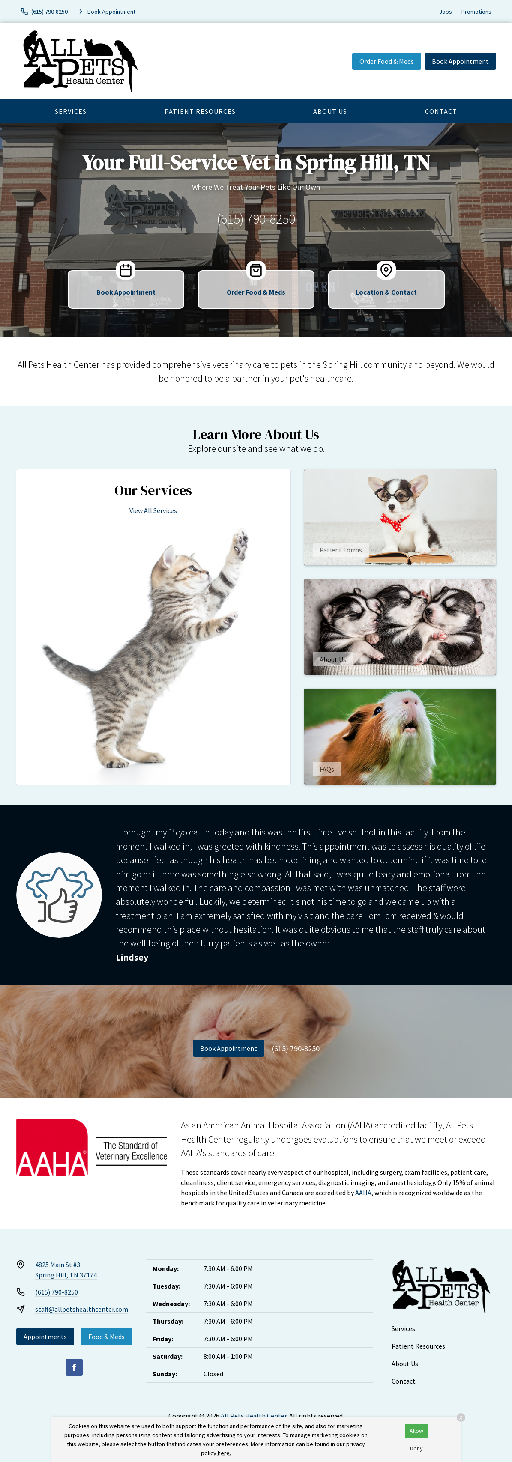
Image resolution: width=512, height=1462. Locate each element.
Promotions (476, 11)
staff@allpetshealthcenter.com (81, 1309)
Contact (441, 111)
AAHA (363, 1192)
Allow (416, 1431)
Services (71, 111)
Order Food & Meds (386, 61)
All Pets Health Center (254, 1415)
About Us (330, 111)
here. (224, 1453)
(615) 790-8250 (256, 218)
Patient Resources (200, 111)
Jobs (445, 11)
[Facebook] (74, 1367)
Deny (416, 1448)
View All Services (153, 510)
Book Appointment (460, 61)
